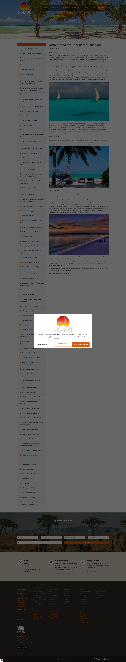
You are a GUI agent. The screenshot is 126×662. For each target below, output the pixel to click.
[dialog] (63, 331)
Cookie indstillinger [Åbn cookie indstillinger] (42, 344)
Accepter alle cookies (81, 344)
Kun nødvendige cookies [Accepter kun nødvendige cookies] (62, 344)
